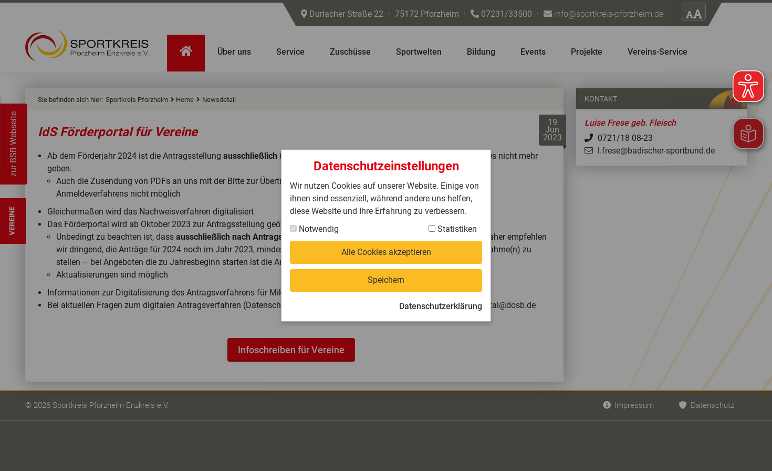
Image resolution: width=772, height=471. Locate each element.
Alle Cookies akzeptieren (386, 252)
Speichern (386, 280)
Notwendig (314, 229)
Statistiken (453, 229)
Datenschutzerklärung (440, 306)
